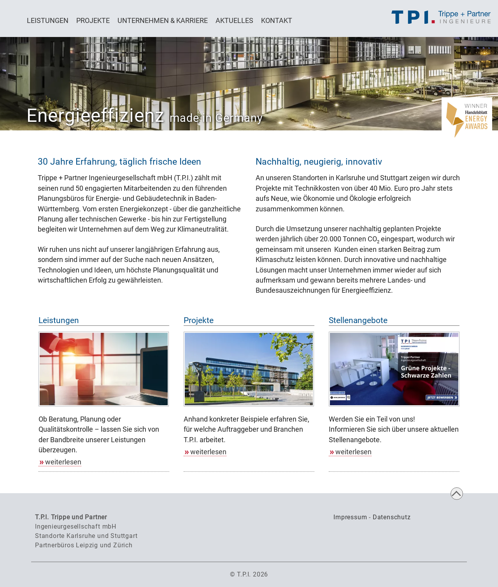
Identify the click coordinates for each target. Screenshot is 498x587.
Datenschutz (392, 517)
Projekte (93, 21)
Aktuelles (234, 21)
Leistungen (47, 21)
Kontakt (276, 21)
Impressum (350, 517)
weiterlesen (63, 462)
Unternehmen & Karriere (162, 21)
